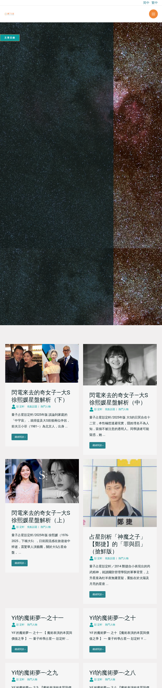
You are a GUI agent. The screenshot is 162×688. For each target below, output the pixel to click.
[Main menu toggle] (153, 13)
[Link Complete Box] (42, 395)
